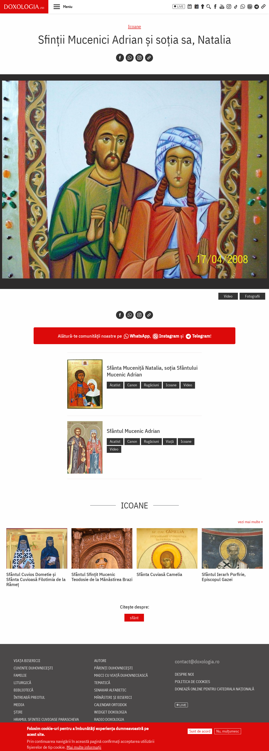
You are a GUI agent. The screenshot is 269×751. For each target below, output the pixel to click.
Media (19, 705)
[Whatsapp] (130, 58)
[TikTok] (236, 6)
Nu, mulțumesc (227, 731)
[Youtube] (222, 6)
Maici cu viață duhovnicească (121, 675)
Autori (100, 661)
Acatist (115, 385)
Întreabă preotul (29, 697)
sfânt (134, 617)
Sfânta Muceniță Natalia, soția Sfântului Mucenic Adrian (152, 371)
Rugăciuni (151, 385)
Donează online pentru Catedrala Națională (214, 689)
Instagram (169, 336)
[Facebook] (215, 6)
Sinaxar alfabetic (110, 690)
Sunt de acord (199, 731)
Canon (132, 385)
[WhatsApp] (243, 6)
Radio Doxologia (109, 719)
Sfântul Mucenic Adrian (133, 430)
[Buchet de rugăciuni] (202, 6)
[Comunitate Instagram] (250, 6)
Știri (18, 712)
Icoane (134, 26)
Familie (20, 675)
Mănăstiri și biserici (113, 697)
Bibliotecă (23, 690)
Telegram (201, 336)
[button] (63, 6)
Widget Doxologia (110, 712)
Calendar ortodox (110, 705)
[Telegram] (257, 6)
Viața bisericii (27, 661)
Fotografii (252, 296)
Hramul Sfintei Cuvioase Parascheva (46, 719)
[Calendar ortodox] (190, 6)
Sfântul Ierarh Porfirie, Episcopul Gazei (224, 577)
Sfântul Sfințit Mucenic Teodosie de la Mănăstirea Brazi (101, 577)
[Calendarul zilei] (196, 6)
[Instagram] (229, 6)
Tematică (102, 683)
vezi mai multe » (250, 521)
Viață (170, 441)
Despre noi (184, 674)
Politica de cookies (192, 682)
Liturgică (22, 683)
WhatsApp (140, 336)
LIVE (180, 6)
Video (228, 296)
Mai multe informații (84, 748)
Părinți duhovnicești (113, 668)
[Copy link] (149, 58)
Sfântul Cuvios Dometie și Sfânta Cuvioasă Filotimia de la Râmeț (36, 579)
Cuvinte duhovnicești (33, 668)
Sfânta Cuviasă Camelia (159, 574)
